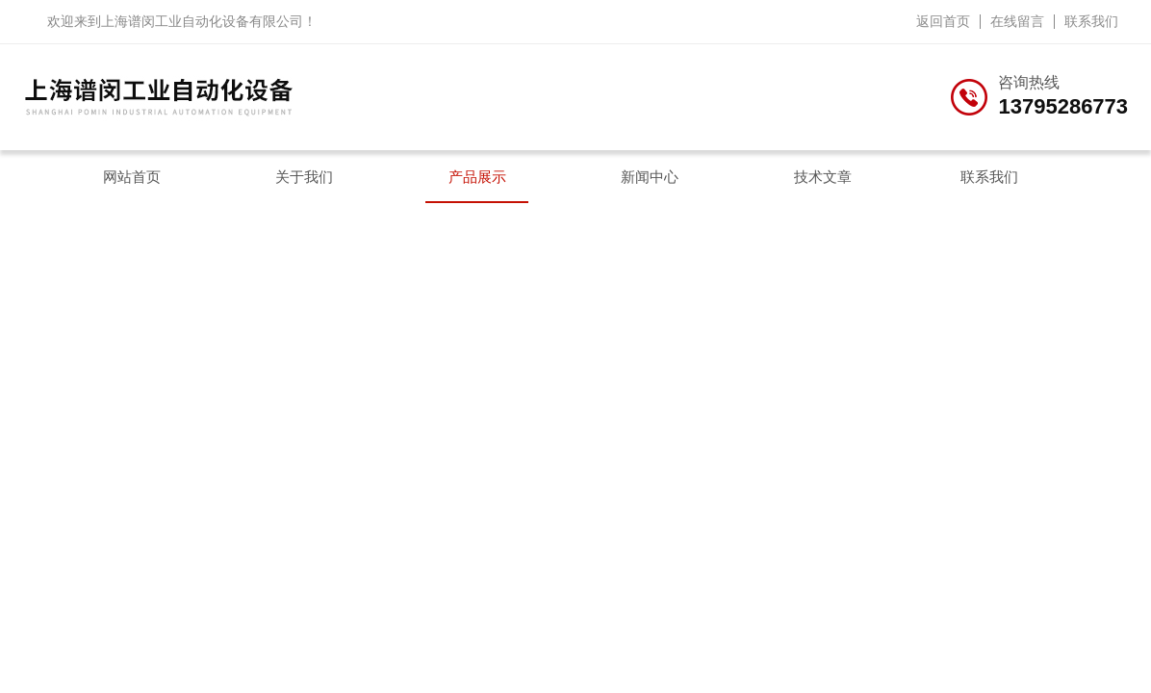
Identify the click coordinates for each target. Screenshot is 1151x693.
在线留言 (1017, 21)
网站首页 (132, 176)
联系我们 (1091, 21)
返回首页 (943, 21)
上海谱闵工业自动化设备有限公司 (202, 21)
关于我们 (304, 176)
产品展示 (477, 176)
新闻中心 (649, 176)
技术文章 (823, 176)
